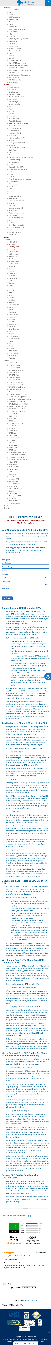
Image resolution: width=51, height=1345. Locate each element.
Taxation (11, 230)
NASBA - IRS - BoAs (17, 60)
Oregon (11, 334)
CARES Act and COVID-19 (18, 148)
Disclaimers (13, 27)
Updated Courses (15, 94)
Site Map (25, 1339)
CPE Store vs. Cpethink (17, 411)
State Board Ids (14, 82)
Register (7, 508)
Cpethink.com (31, 1337)
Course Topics (14, 131)
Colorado (12, 276)
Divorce (11, 164)
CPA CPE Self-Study (16, 385)
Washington (13, 351)
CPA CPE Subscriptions (17, 387)
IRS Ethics (12, 249)
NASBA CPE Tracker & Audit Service (21, 70)
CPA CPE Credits (14, 368)
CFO (10, 152)
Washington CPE (14, 503)
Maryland (12, 302)
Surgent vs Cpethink (15, 392)
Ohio (10, 331)
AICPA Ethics (13, 254)
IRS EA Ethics (13, 252)
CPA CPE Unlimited (15, 389)
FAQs (40, 1339)
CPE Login (12, 428)
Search (7, 598)
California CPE (14, 467)
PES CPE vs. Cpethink (16, 457)
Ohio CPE (12, 491)
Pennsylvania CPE (15, 496)
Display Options (15, 1287)
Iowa (10, 293)
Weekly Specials (14, 118)
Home (11, 12)
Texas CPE (12, 498)
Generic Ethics (14, 256)
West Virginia (13, 353)
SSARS (11, 222)
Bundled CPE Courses (16, 97)
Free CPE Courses (15, 121)
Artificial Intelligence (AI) (17, 138)
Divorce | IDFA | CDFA (16, 167)
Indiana (11, 290)
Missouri (11, 310)
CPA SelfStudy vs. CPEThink (18, 404)
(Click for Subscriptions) (25, 523)
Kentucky (12, 297)
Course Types (14, 87)
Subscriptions (13, 31)
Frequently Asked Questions (18, 39)
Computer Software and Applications (21, 157)
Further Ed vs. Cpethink (17, 455)
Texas (11, 341)
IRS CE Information (15, 80)
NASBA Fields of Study (16, 68)
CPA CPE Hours (14, 377)
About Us (12, 15)
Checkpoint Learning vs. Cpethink (20, 399)
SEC (10, 220)
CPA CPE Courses (15, 365)
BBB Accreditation (15, 17)
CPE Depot (12, 450)
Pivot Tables (13, 210)
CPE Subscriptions (15, 128)
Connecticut (13, 278)
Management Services (16, 201)
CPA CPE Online (14, 380)
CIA (10, 155)
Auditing (11, 140)
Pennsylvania (13, 336)
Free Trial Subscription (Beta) (18, 123)
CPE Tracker (13, 435)
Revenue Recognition (16, 218)
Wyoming (12, 358)
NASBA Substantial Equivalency (19, 75)
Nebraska (12, 319)
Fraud (11, 186)
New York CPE (14, 486)
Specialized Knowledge (16, 225)
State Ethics (14, 264)
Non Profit (12, 206)
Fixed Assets (13, 184)
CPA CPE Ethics (14, 372)
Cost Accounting (14, 160)
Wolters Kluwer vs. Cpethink (18, 452)
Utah (10, 343)
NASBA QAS (13, 99)
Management (13, 198)
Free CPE (12, 440)
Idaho (11, 285)
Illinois (11, 288)
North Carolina (13, 329)
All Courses (13, 89)
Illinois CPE (13, 476)
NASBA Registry (14, 102)
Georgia (11, 283)
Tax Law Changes (15, 232)
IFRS (10, 191)
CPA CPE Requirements (17, 382)
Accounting (12, 135)
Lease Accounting (15, 196)
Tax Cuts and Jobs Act (16, 227)
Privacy (11, 22)
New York (12, 326)
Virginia (11, 348)
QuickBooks (13, 215)
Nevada (11, 322)
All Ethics (12, 244)
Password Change (15, 48)
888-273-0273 (13, 46)
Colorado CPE (13, 469)
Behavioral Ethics (14, 261)
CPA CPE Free (14, 375)
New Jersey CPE (14, 484)
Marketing (12, 203)
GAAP (11, 189)
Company (7, 7)
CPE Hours (12, 426)
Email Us (12, 36)
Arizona (11, 271)
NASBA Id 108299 (13, 1341)
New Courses (13, 92)
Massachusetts (14, 305)
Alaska (11, 268)
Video (11, 109)
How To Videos (14, 41)
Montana (12, 317)
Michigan (12, 307)
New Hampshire (14, 324)
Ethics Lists (14, 242)
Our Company (14, 10)
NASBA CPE (13, 445)
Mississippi (12, 312)
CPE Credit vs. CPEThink (17, 401)
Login (10, 53)
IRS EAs (11, 111)
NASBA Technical (15, 104)
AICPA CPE (13, 416)
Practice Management (16, 213)
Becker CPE (13, 447)
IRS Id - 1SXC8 (14, 77)
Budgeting (12, 145)
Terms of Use (13, 19)
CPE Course (13, 421)
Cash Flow (12, 150)
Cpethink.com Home (30, 1300)
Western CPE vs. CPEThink (18, 406)
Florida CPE (13, 472)
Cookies (11, 24)
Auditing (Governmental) (17, 143)
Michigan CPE (13, 481)
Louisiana (12, 300)
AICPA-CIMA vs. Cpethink (17, 397)
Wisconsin (12, 356)
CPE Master (13, 430)
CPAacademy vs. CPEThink (18, 394)
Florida (11, 281)
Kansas (11, 295)
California (12, 273)
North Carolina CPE (15, 489)
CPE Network (13, 433)
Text (10, 106)
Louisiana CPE (14, 479)
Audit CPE (12, 418)
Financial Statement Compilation (20, 179)
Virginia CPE (13, 501)
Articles (6, 360)
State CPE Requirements (17, 63)
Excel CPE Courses (15, 438)
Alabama (12, 266)
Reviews (11, 56)
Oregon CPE (13, 493)
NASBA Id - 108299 (15, 73)
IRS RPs (12, 114)
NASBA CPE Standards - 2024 (19, 65)
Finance (11, 177)
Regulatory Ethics (15, 259)
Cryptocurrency (14, 162)
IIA (10, 193)
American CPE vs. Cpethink (18, 459)
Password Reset (14, 51)
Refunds (11, 58)
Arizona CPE (13, 464)
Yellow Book (13, 235)
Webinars (12, 116)
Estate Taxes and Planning (18, 169)
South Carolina (14, 339)
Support (12, 34)
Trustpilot (48, 1332)
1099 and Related (15, 133)
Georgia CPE (13, 474)
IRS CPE (12, 443)
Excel (10, 172)
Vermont (11, 346)
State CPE (13, 462)
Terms (19, 1339)
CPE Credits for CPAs (16, 370)
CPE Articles (14, 363)
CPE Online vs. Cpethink (17, 409)
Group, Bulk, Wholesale (17, 29)
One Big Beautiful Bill (16, 208)
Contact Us (12, 44)
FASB (11, 174)
